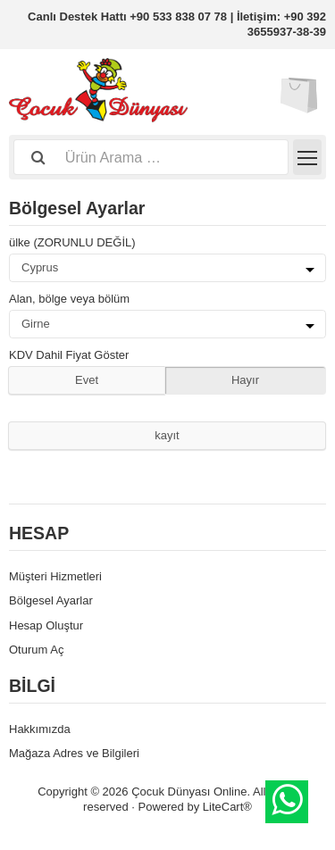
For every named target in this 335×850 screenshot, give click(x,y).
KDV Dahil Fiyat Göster (69, 355)
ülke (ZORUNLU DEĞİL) (72, 242)
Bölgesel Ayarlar (51, 600)
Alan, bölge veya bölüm (69, 298)
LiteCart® (227, 806)
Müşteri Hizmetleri (55, 576)
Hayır (245, 380)
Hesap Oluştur (46, 625)
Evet (86, 380)
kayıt (167, 435)
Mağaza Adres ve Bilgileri (74, 753)
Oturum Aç (36, 649)
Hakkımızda (40, 729)
